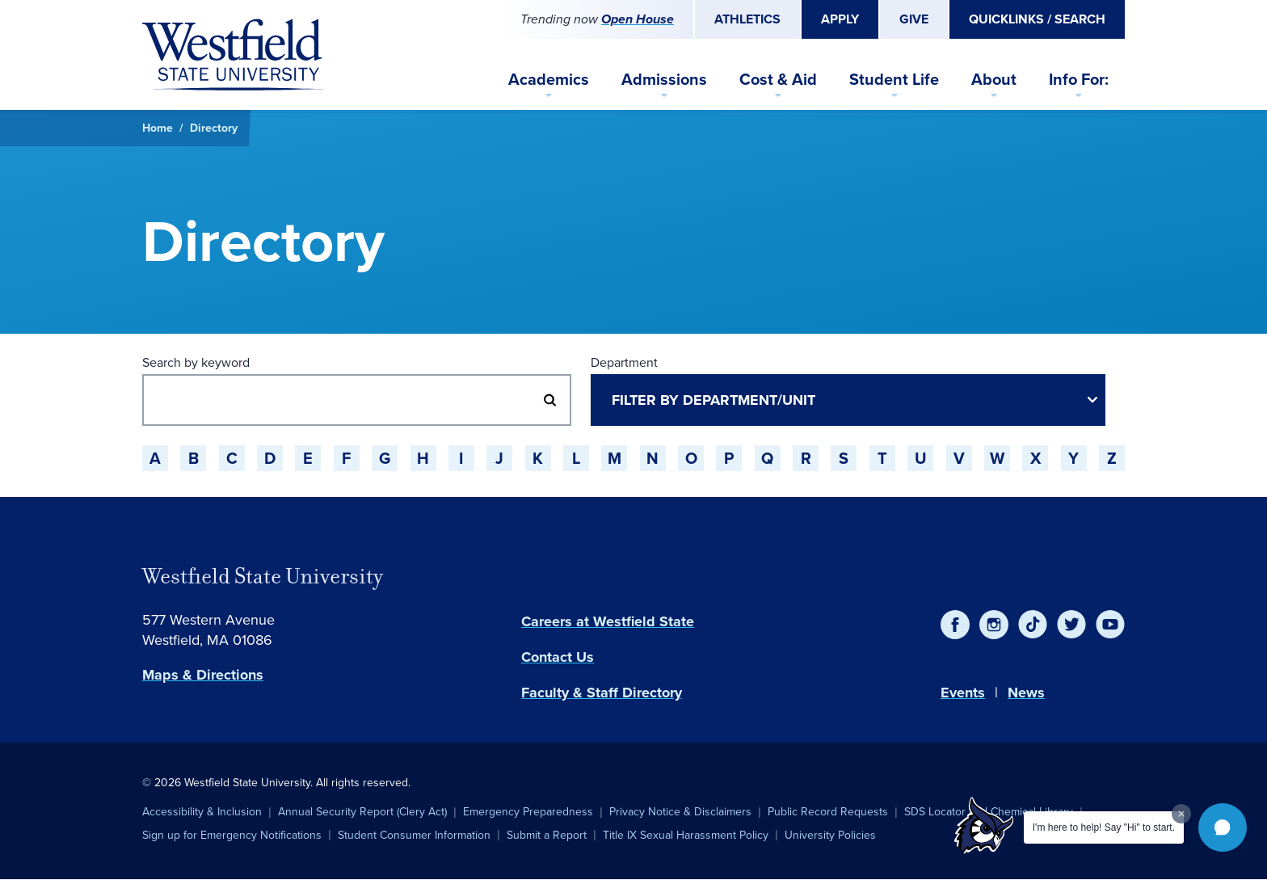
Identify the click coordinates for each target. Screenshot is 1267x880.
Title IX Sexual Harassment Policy (685, 835)
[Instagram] (993, 624)
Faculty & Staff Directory (601, 692)
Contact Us (557, 656)
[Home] (232, 55)
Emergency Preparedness (528, 811)
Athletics (747, 19)
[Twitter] (1071, 624)
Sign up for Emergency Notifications (232, 835)
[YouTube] (1110, 624)
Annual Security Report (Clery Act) (362, 811)
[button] (1222, 827)
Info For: (1079, 79)
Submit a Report (547, 835)
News (1026, 692)
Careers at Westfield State (607, 621)
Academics (548, 79)
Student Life (894, 79)
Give (913, 19)
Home (157, 128)
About (994, 79)
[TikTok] (1032, 624)
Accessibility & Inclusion (202, 811)
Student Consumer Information (414, 835)
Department (624, 362)
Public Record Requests (828, 811)
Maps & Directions (202, 674)
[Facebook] (955, 624)
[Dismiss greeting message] (1181, 813)
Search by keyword (196, 362)
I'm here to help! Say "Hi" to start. (1104, 827)
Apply (840, 19)
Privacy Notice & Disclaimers (680, 811)
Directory (214, 128)
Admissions (664, 79)
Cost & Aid (778, 79)
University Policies (830, 835)
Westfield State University (262, 576)
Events (963, 692)
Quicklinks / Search (1037, 19)
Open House (637, 19)
